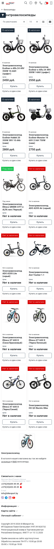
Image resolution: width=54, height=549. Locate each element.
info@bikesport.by (9, 493)
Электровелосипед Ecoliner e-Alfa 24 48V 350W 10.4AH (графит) (13, 69)
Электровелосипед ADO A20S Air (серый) (40, 207)
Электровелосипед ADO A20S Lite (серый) (12, 274)
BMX (15, 462)
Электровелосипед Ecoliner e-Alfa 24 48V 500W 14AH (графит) (40, 70)
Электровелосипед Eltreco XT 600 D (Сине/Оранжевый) (12, 340)
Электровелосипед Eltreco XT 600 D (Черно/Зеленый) (38, 340)
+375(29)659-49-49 (10, 484)
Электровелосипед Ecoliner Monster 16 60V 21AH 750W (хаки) (38, 139)
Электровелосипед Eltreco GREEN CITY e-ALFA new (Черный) (13, 207)
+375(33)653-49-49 (10, 487)
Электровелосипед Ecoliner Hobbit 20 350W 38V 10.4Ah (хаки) (12, 139)
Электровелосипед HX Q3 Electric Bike (38, 406)
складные (6, 462)
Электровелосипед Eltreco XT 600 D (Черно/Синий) (12, 407)
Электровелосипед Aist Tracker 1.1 (38, 273)
